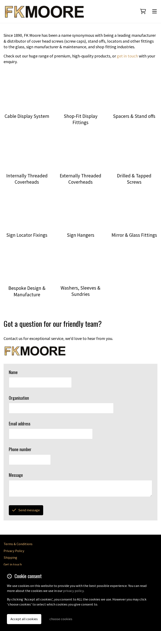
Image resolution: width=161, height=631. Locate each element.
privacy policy (73, 591)
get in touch (127, 56)
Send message (26, 510)
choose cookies (60, 619)
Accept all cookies (24, 619)
